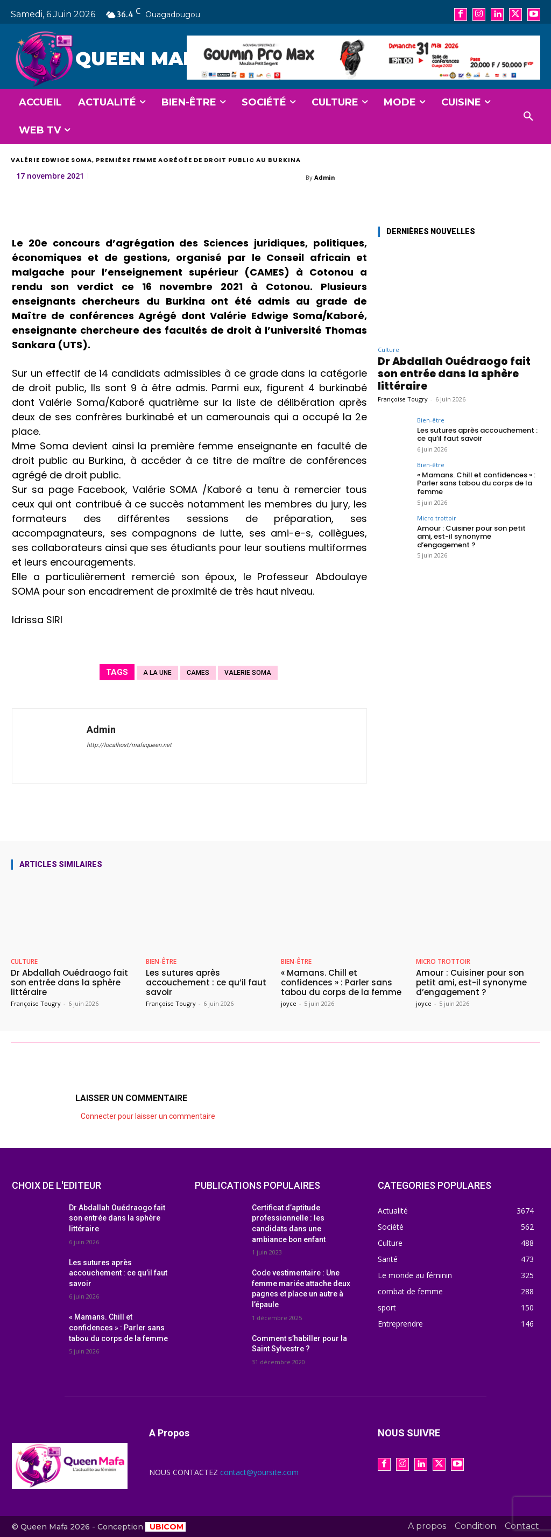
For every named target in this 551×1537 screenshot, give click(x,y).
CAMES (198, 672)
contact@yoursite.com (259, 1472)
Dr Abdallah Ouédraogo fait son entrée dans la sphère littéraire (454, 373)
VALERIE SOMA (247, 672)
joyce (288, 1003)
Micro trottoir (436, 518)
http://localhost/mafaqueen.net (129, 745)
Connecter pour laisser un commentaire (148, 1116)
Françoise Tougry (403, 399)
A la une (157, 672)
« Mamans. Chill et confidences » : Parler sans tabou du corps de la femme (476, 483)
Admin (324, 177)
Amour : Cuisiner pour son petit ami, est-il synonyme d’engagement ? (471, 536)
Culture (388, 349)
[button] (528, 117)
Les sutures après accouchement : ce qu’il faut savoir (477, 434)
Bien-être (430, 420)
